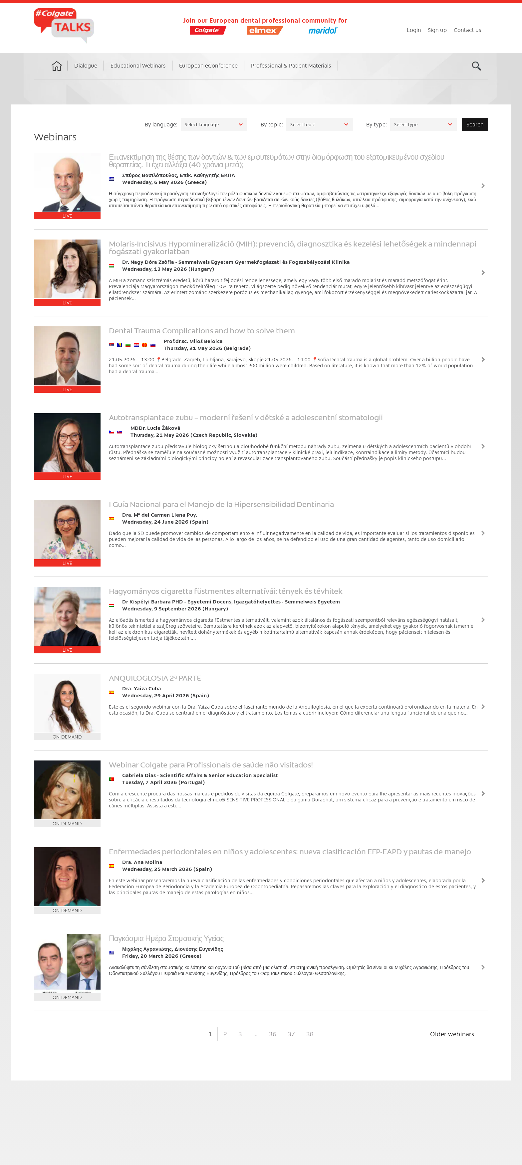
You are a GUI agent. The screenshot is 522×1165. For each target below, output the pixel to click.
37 (291, 1034)
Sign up (437, 29)
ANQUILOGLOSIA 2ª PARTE (155, 677)
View (483, 186)
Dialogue (85, 65)
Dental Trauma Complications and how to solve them (202, 330)
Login (414, 29)
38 (310, 1034)
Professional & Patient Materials (291, 65)
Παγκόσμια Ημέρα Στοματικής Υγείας (166, 937)
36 (272, 1034)
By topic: (272, 124)
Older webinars (452, 1034)
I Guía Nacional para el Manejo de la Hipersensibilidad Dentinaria (221, 503)
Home (57, 72)
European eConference (208, 65)
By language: (161, 124)
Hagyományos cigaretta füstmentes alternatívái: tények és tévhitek (226, 590)
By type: (376, 124)
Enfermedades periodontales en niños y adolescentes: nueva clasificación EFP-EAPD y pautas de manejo (290, 851)
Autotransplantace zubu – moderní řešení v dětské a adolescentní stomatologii (246, 417)
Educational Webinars (138, 65)
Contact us (467, 29)
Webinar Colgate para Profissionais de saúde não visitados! (211, 764)
